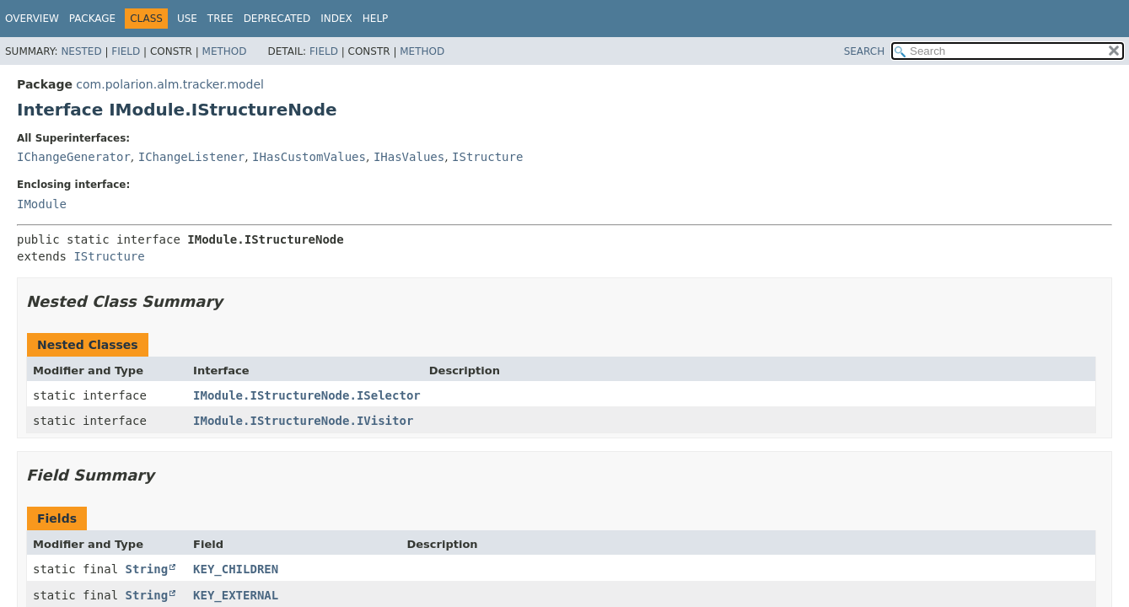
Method (224, 51)
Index (336, 18)
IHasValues (409, 157)
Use (187, 18)
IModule (42, 204)
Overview (32, 18)
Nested (81, 51)
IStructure (487, 157)
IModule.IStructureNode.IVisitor (303, 420)
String (147, 569)
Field (125, 51)
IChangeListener (191, 157)
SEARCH (864, 51)
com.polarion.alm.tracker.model (170, 84)
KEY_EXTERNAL (235, 595)
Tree (220, 18)
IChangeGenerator (74, 157)
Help (376, 18)
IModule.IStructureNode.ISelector (307, 395)
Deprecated (277, 18)
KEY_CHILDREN (235, 569)
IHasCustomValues (309, 157)
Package (92, 18)
